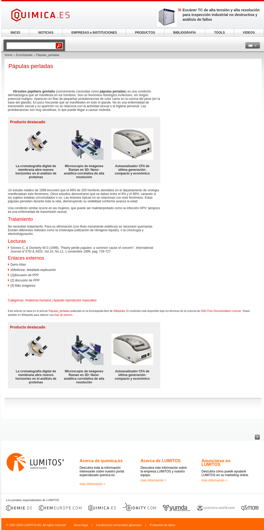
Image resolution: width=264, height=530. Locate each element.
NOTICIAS (45, 32)
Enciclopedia (24, 54)
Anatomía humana (38, 300)
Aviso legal (81, 525)
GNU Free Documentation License (221, 311)
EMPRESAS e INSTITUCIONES (94, 32)
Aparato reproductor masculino (74, 300)
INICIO (15, 32)
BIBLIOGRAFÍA (184, 32)
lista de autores (63, 314)
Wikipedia (119, 311)
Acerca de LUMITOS (161, 461)
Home (8, 54)
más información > (92, 484)
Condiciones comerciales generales (119, 525)
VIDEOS (249, 32)
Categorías (15, 300)
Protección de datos (162, 525)
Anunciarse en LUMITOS (215, 463)
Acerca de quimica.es (101, 461)
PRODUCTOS (145, 32)
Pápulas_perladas (59, 311)
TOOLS (219, 32)
